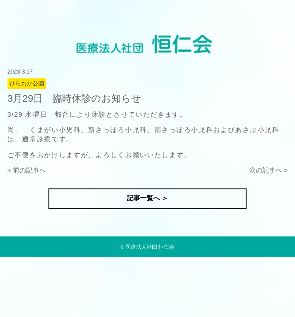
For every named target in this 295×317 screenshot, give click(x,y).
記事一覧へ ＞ (147, 198)
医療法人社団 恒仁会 (149, 247)
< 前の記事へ (26, 170)
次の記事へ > (268, 170)
